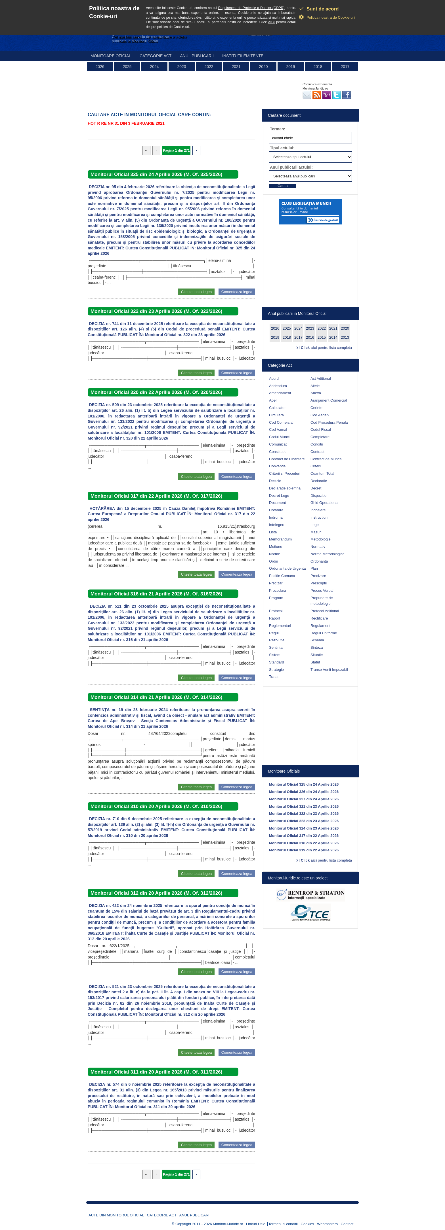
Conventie (277, 466)
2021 (236, 66)
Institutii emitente (242, 56)
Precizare (318, 576)
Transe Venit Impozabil (329, 669)
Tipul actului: (282, 148)
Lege (314, 525)
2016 (310, 337)
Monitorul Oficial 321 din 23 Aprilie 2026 (304, 806)
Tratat (273, 677)
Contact (347, 1224)
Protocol (276, 611)
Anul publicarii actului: (291, 167)
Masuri (316, 532)
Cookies (307, 1224)
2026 (99, 66)
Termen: (277, 129)
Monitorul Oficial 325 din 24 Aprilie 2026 (304, 784)
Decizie (275, 481)
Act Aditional (320, 378)
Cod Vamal (278, 429)
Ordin (273, 561)
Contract (317, 451)
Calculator (277, 408)
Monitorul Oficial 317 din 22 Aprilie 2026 (304, 836)
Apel (272, 400)
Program (276, 598)
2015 (322, 337)
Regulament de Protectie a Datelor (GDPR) (251, 8)
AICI (271, 22)
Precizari (276, 583)
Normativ (317, 546)
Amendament (280, 393)
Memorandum (280, 539)
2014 (333, 337)
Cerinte (316, 408)
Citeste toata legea (196, 292)
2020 (263, 66)
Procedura (277, 590)
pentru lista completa (326, 347)
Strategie (276, 669)
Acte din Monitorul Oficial (116, 1215)
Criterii (315, 466)
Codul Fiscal (320, 429)
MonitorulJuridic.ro (228, 1224)
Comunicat (278, 444)
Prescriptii (318, 583)
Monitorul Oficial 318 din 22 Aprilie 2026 (304, 843)
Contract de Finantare (287, 459)
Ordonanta (319, 561)
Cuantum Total (322, 473)
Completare (319, 437)
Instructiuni (319, 517)
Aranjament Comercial (328, 400)
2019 (290, 66)
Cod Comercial (281, 422)
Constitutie (277, 451)
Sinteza (316, 647)
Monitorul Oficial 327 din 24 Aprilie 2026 (304, 799)
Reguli (274, 633)
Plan (314, 568)
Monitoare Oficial (111, 56)
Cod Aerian (319, 415)
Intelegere (277, 525)
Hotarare (276, 510)
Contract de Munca (326, 459)
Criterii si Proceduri (284, 473)
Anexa (315, 393)
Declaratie (318, 481)
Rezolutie (276, 640)
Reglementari (280, 626)
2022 (208, 66)
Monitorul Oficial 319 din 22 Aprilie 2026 (304, 850)
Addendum (278, 386)
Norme (274, 554)
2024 (154, 66)
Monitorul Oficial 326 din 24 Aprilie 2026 (304, 792)
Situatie (316, 655)
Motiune (275, 546)
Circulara (276, 415)
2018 (317, 66)
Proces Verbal (321, 590)
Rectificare (319, 618)
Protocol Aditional (324, 611)
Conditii (316, 444)
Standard (276, 662)
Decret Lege (279, 495)
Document (277, 503)
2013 (345, 337)
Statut (315, 662)
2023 (181, 66)
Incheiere (318, 510)
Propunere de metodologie (321, 601)
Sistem (274, 655)
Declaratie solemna (285, 488)
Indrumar (276, 517)
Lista (273, 532)
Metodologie (320, 539)
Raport (274, 618)
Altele (315, 386)
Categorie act (156, 56)
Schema (317, 640)
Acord (274, 378)
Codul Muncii (279, 437)
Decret (315, 488)
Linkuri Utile (255, 1224)
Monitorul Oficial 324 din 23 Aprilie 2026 (304, 828)
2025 (127, 66)
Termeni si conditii (283, 1224)
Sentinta (276, 647)
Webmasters (327, 1224)
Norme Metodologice (327, 554)
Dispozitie (318, 495)
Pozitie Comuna (282, 576)
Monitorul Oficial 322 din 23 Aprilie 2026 (304, 813)
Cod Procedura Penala (329, 422)
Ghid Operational (324, 503)
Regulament (320, 626)
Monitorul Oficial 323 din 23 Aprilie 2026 (304, 821)
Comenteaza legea (236, 292)
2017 (345, 66)
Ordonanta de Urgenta (287, 568)
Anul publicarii (197, 56)
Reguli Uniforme (323, 633)
